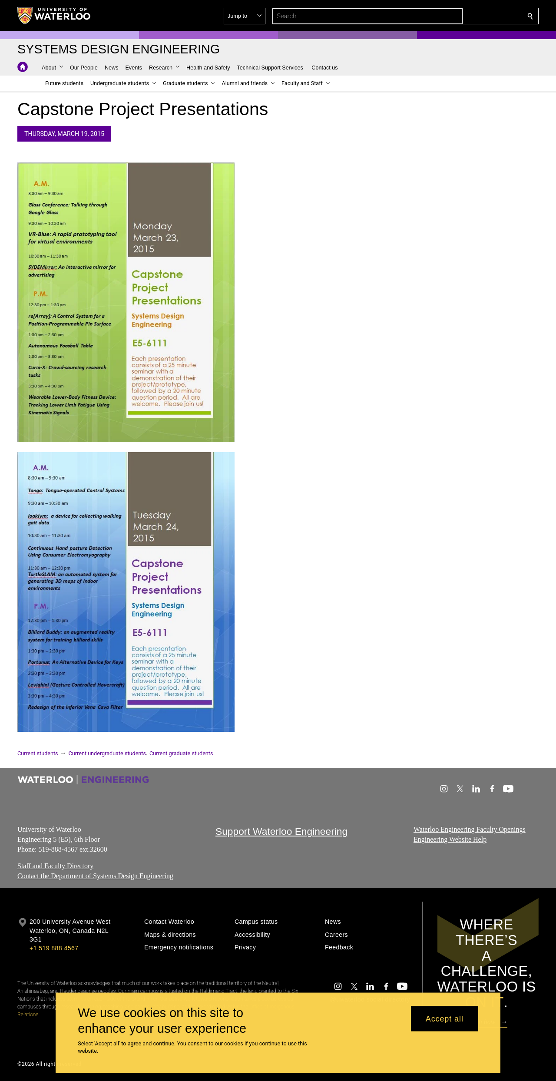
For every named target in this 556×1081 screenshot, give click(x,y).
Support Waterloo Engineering (281, 831)
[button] (467, 16)
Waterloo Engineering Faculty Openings (470, 829)
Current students (37, 753)
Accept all (444, 1018)
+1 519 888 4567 (54, 948)
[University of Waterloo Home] (54, 15)
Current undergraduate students (107, 753)
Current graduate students (181, 753)
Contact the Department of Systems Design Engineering (95, 875)
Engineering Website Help (450, 839)
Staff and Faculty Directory (55, 866)
